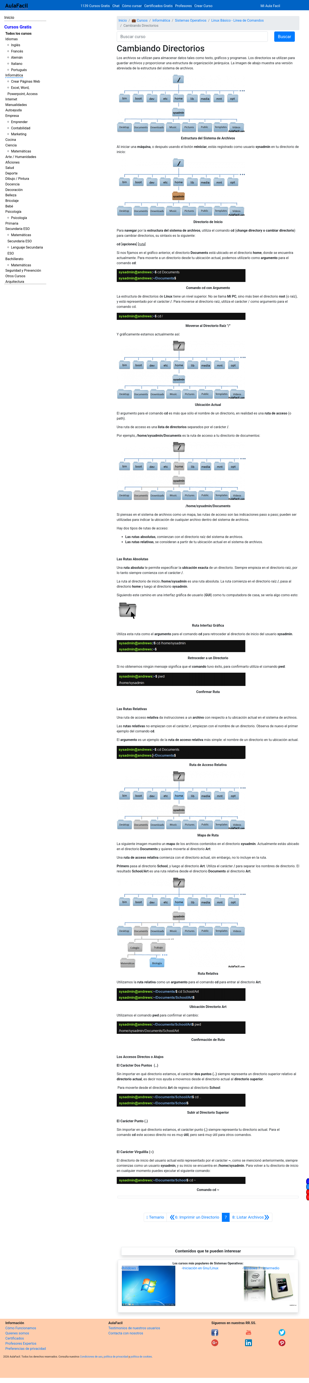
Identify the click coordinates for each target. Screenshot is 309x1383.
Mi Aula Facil (270, 6)
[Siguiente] (250, 1217)
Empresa (12, 116)
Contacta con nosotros (125, 1333)
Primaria (11, 223)
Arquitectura (14, 282)
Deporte (11, 173)
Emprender (19, 122)
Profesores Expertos (20, 1343)
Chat (116, 6)
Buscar (284, 36)
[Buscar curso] (192, 36)
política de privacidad (116, 1356)
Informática (14, 75)
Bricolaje (12, 201)
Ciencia (11, 145)
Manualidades (16, 105)
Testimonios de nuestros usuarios (134, 1328)
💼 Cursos (140, 20)
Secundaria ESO (17, 229)
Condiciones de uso (91, 1356)
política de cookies (141, 1356)
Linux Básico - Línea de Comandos (237, 20)
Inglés (15, 45)
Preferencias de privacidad (25, 1349)
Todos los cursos (18, 33)
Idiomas (11, 39)
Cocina (10, 140)
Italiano (16, 64)
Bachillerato (14, 259)
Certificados (14, 1338)
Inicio (9, 17)
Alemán (17, 57)
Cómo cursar (132, 6)
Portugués (19, 70)
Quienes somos (17, 1333)
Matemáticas (21, 151)
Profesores (183, 6)
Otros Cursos (15, 276)
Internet (11, 99)
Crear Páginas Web (25, 81)
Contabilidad (20, 128)
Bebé (9, 206)
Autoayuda (13, 110)
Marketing (18, 134)
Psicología (13, 212)
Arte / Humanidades (20, 157)
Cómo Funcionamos (20, 1328)
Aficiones (12, 162)
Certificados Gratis (158, 6)
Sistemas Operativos (190, 20)
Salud (9, 168)
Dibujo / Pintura (17, 179)
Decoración (14, 190)
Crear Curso (203, 6)
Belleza (10, 195)
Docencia (12, 184)
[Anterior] (194, 1217)
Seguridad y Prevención (23, 270)
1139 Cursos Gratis (96, 6)
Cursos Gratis (18, 27)
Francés (17, 51)
